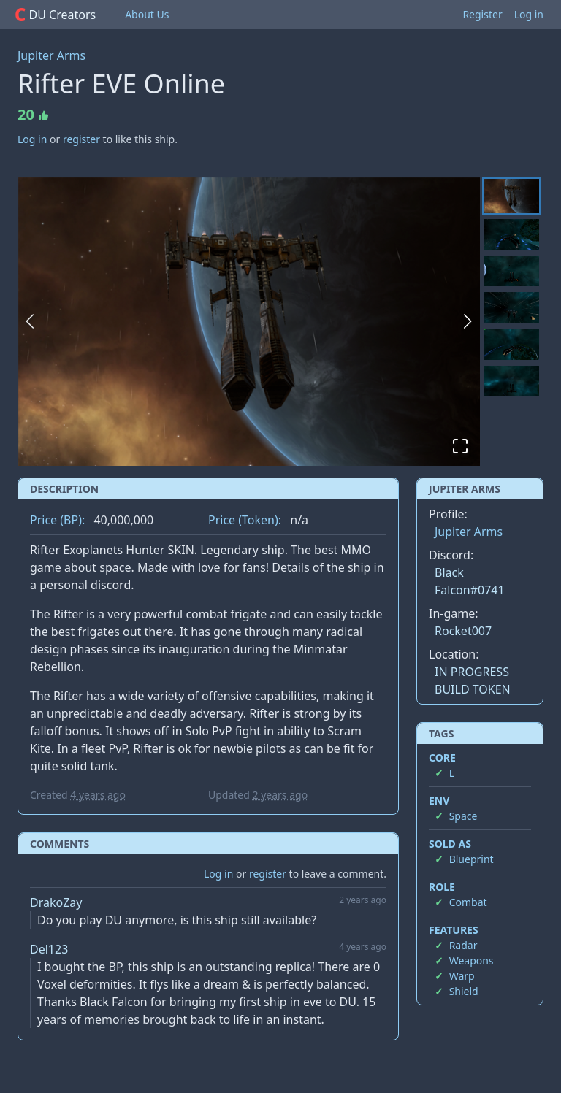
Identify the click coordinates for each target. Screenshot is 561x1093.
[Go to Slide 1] (511, 196)
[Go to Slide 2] (511, 234)
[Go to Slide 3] (511, 270)
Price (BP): (57, 520)
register (81, 139)
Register (482, 14)
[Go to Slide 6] (511, 381)
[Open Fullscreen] (460, 446)
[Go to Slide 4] (511, 307)
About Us (147, 14)
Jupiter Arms (51, 55)
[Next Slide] (467, 321)
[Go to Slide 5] (511, 344)
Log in (528, 14)
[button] (249, 321)
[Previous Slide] (30, 321)
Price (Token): (244, 520)
